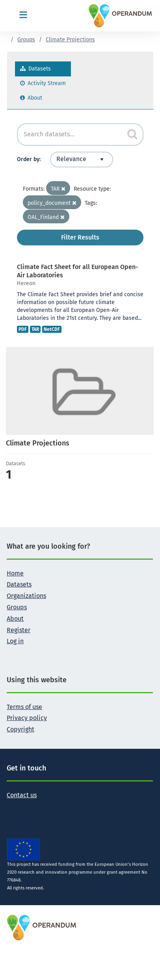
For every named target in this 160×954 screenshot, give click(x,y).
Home (15, 573)
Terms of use (24, 707)
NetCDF (52, 329)
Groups (26, 39)
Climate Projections (70, 39)
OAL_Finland (46, 217)
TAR (58, 189)
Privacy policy (27, 718)
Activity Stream (43, 83)
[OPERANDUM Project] (42, 927)
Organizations (26, 595)
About (31, 98)
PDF (23, 329)
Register (18, 630)
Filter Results (80, 237)
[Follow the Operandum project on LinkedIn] (38, 807)
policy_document (52, 203)
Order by (28, 159)
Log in (15, 641)
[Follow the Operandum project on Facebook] (25, 807)
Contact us (22, 795)
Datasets (35, 68)
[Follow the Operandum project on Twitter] (13, 807)
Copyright (20, 729)
